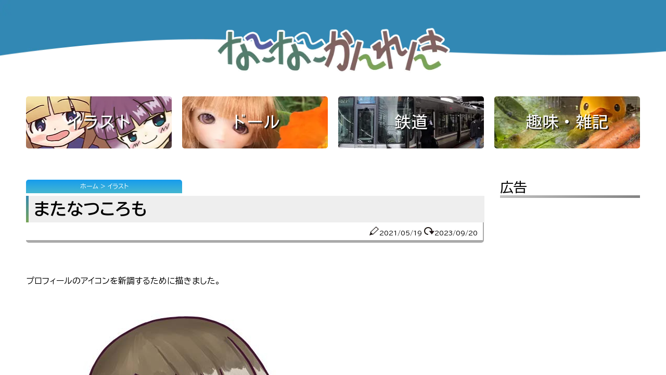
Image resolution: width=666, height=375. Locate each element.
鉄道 (411, 122)
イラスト (99, 122)
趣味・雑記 (567, 122)
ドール (255, 122)
